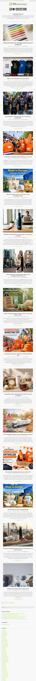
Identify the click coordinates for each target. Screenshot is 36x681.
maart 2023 (4, 668)
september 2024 (5, 645)
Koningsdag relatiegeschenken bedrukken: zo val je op (18, 157)
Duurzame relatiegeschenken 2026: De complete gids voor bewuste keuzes (18, 549)
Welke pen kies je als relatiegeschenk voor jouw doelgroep (18, 43)
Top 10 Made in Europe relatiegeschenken (18, 509)
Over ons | (31, 0)
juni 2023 (3, 664)
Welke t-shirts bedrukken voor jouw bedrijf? (18, 78)
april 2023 (4, 666)
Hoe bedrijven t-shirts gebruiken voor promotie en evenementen (18, 117)
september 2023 (5, 660)
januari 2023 (4, 670)
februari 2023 (4, 669)
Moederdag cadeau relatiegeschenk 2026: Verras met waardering (18, 394)
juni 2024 (4, 649)
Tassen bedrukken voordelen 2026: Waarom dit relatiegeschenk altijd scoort (18, 275)
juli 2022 (3, 678)
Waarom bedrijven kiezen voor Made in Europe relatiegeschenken (18, 195)
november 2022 (5, 673)
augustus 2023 (5, 661)
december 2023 (5, 656)
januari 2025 (4, 641)
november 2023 (5, 658)
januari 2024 (4, 655)
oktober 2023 (4, 659)
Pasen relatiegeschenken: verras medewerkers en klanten (18, 434)
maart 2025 (4, 639)
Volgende (12, 602)
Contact (34, 0)
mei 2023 (4, 665)
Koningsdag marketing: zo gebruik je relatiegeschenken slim (18, 354)
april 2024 (4, 651)
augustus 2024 (5, 646)
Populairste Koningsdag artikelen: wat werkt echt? (18, 472)
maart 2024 (4, 653)
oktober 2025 (4, 635)
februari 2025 (4, 640)
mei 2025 (4, 637)
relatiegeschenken (25, 46)
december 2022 (5, 672)
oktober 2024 (4, 644)
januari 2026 (4, 634)
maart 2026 (4, 631)
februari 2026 (4, 632)
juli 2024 (3, 648)
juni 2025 (4, 636)
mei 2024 (4, 650)
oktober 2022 (4, 674)
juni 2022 (3, 679)
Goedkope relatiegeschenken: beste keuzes (18, 588)
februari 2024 (4, 654)
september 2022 (5, 675)
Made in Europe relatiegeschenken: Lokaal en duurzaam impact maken (18, 314)
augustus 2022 (5, 677)
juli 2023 (3, 663)
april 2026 (4, 630)
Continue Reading (18, 53)
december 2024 (5, 642)
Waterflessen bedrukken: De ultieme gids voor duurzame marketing (18, 235)
